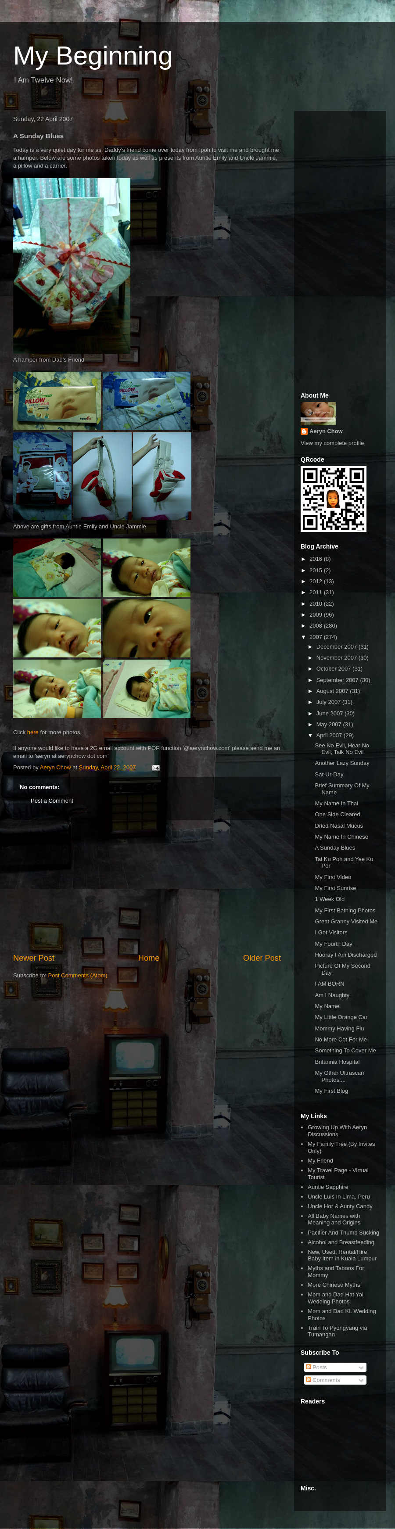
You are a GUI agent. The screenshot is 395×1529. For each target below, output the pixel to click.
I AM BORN (329, 983)
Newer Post (33, 958)
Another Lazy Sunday (342, 763)
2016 (316, 559)
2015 (316, 570)
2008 (316, 625)
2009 (316, 614)
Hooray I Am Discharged (346, 954)
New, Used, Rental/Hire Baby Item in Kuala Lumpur (342, 1255)
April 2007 (330, 735)
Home (149, 958)
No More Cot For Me (340, 1039)
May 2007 (329, 724)
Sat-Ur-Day (329, 774)
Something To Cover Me (345, 1050)
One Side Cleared (337, 814)
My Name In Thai (336, 803)
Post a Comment (52, 800)
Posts (316, 1367)
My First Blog (331, 1091)
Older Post (262, 958)
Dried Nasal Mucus (339, 825)
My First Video (333, 877)
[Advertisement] (147, 886)
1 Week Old (330, 899)
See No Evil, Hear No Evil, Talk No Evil (342, 749)
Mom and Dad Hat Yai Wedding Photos (335, 1298)
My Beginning (93, 55)
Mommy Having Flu (339, 1028)
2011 (316, 592)
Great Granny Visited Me (346, 921)
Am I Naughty (332, 995)
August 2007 (333, 691)
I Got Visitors (331, 932)
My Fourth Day (333, 943)
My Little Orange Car (341, 1017)
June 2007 (330, 713)
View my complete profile (332, 443)
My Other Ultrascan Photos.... (339, 1076)
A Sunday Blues (335, 847)
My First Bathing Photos (345, 910)
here (33, 732)
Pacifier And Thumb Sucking (343, 1232)
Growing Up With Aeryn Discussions (337, 1131)
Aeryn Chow (326, 431)
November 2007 (337, 657)
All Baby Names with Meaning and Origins (334, 1219)
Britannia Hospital (337, 1062)
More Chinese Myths (334, 1284)
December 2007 (337, 646)
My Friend (320, 1160)
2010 (316, 603)
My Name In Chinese (341, 836)
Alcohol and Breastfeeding (341, 1242)
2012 (316, 581)
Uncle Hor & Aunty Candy (340, 1206)
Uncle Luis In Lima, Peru (339, 1196)
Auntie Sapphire (328, 1187)
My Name (327, 1006)
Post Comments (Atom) (78, 975)
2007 (316, 637)
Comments (323, 1380)
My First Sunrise (335, 888)
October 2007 (334, 668)
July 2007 (329, 702)
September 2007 (338, 680)
